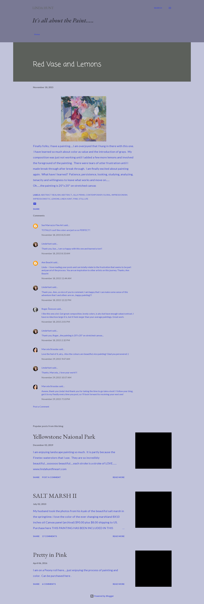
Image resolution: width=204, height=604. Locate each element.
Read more (119, 477)
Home (37, 34)
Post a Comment (41, 406)
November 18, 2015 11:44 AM (56, 278)
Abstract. (66, 195)
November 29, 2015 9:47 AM (56, 359)
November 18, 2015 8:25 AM (56, 234)
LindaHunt (47, 243)
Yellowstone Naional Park (64, 436)
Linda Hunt (43, 8)
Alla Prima (79, 195)
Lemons (55, 199)
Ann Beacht (47, 262)
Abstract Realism (50, 195)
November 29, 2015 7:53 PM (56, 399)
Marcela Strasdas (50, 349)
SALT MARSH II (55, 496)
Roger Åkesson (49, 308)
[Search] (158, 8)
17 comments (49, 536)
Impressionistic (42, 199)
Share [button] (36, 209)
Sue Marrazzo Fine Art (52, 225)
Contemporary (94, 195)
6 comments (49, 584)
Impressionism (119, 195)
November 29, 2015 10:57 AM (56, 377)
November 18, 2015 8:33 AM (56, 253)
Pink (75, 199)
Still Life (83, 199)
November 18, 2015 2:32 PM (56, 340)
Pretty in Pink (50, 555)
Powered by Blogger (102, 596)
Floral (107, 195)
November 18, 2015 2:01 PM (56, 321)
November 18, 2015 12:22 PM (56, 300)
